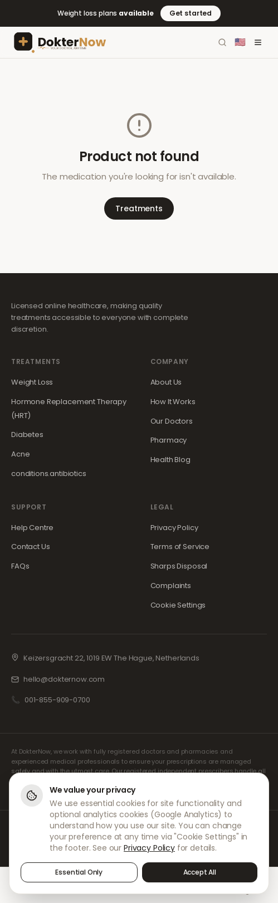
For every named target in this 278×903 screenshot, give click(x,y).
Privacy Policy (174, 527)
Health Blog (170, 459)
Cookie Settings (178, 605)
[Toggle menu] (258, 42)
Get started (190, 13)
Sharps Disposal (179, 566)
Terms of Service (180, 546)
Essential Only (79, 873)
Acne (20, 454)
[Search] (222, 42)
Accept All (200, 873)
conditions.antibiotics (48, 473)
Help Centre (32, 527)
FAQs (20, 566)
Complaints (171, 585)
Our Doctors (171, 421)
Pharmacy (168, 440)
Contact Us (30, 546)
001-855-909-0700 (57, 700)
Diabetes (27, 434)
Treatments (139, 208)
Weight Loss (32, 382)
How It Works (173, 401)
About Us (166, 382)
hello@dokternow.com (64, 679)
